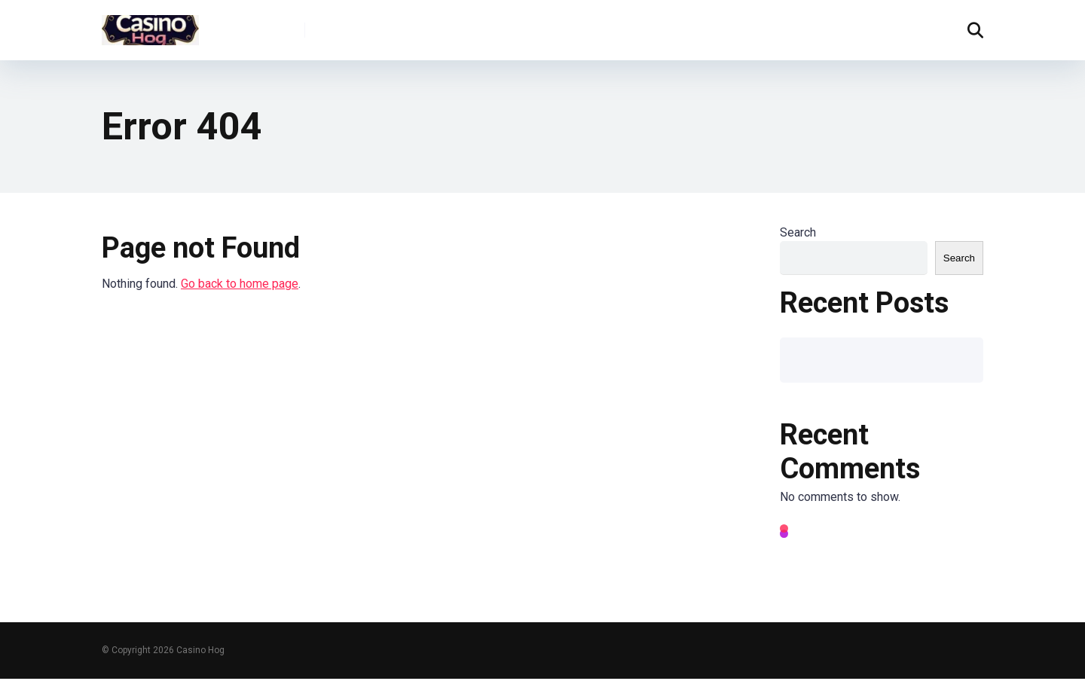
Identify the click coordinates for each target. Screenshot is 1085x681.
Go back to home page (239, 283)
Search (798, 232)
